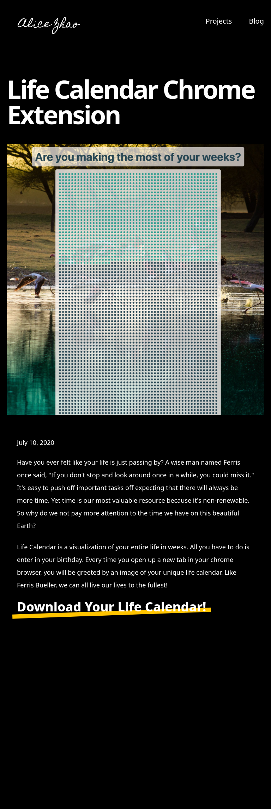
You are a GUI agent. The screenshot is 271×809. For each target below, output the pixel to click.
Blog (256, 21)
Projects (219, 21)
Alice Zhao (48, 24)
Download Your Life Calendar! (111, 606)
